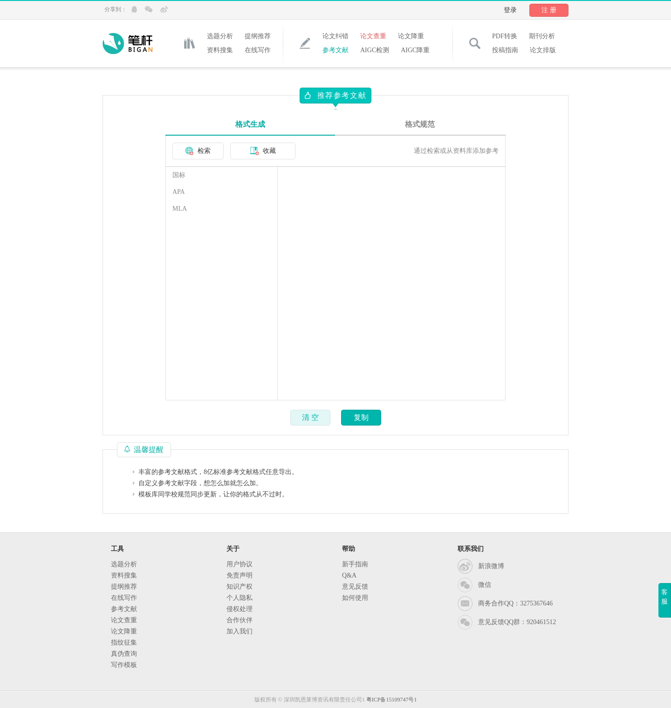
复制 (361, 417)
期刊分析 (542, 36)
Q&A (349, 575)
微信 (484, 584)
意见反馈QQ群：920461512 (517, 622)
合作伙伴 (239, 620)
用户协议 (239, 564)
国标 (178, 175)
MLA (179, 208)
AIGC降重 (415, 50)
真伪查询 (124, 653)
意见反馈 (355, 586)
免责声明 (239, 575)
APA (178, 191)
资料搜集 (220, 50)
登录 (510, 10)
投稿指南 (505, 50)
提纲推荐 (258, 36)
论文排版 (543, 50)
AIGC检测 (374, 50)
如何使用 (355, 597)
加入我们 (239, 631)
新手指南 (355, 564)
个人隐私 (239, 597)
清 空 (310, 417)
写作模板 (124, 664)
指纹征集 (124, 642)
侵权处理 (239, 608)
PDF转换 (504, 36)
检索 (198, 151)
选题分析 (220, 36)
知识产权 (239, 586)
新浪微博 (491, 566)
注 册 (548, 10)
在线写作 (258, 50)
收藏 (263, 151)
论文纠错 (335, 36)
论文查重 (373, 36)
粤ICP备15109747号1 (391, 699)
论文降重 (411, 36)
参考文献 (335, 50)
